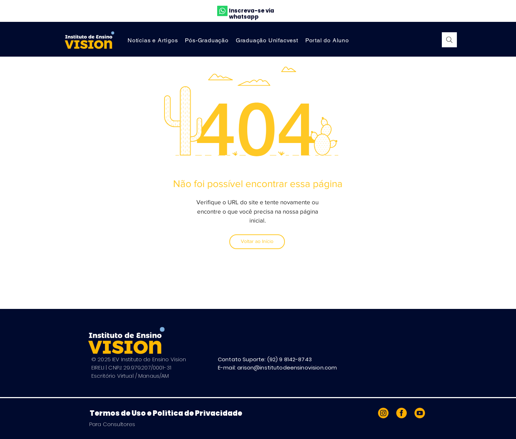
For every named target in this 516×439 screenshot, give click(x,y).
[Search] (449, 39)
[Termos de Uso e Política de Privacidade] (171, 413)
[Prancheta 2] (384, 413)
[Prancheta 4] (419, 413)
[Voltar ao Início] (257, 241)
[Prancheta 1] (401, 413)
